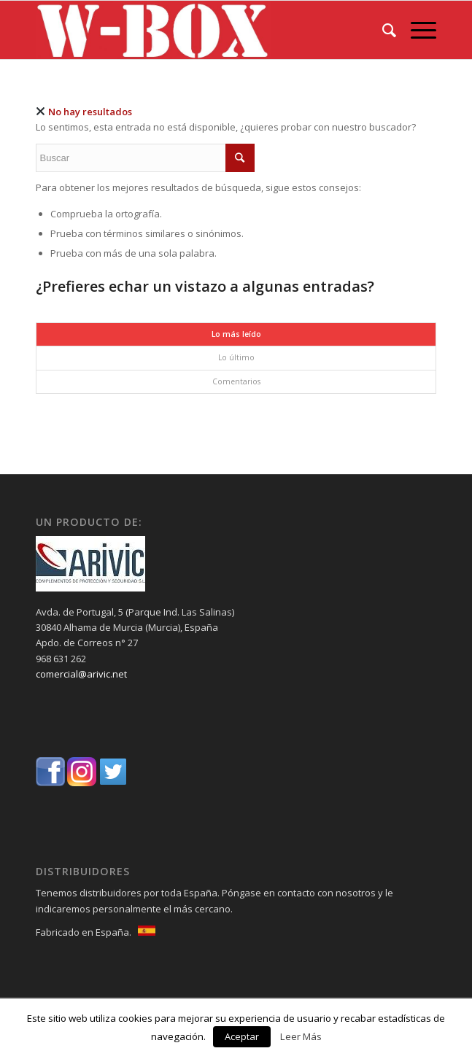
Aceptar (242, 1036)
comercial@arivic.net (81, 673)
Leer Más (301, 1036)
